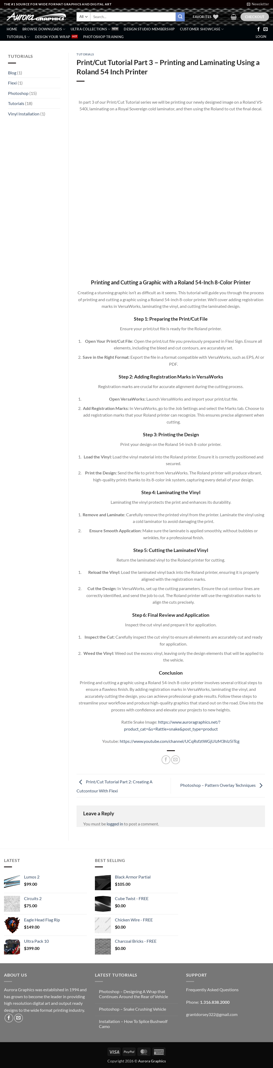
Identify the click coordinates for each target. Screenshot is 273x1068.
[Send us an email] (265, 29)
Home (12, 29)
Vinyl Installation (23, 113)
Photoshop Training (103, 37)
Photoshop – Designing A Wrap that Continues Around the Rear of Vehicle (133, 994)
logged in (115, 823)
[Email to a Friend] (175, 759)
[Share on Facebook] (166, 759)
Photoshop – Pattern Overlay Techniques (222, 785)
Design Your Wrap (52, 37)
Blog (12, 72)
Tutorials (18, 36)
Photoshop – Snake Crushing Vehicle (132, 1008)
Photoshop (18, 93)
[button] (258, 4)
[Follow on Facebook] (258, 29)
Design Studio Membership (149, 29)
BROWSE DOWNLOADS (44, 29)
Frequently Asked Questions (212, 989)
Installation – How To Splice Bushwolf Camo (133, 1024)
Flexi (12, 82)
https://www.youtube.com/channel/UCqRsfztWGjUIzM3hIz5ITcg (179, 741)
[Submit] (180, 16)
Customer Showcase (202, 29)
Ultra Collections (91, 29)
